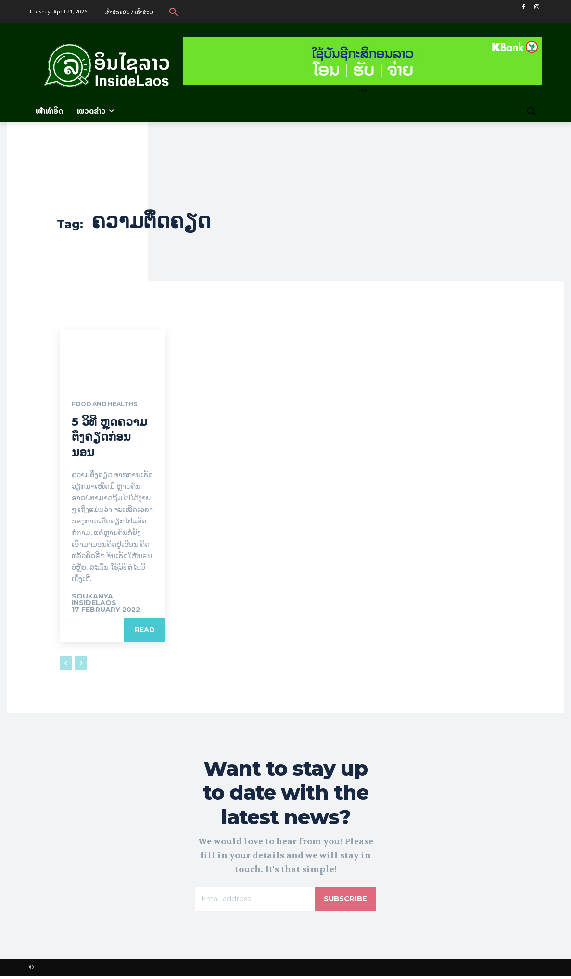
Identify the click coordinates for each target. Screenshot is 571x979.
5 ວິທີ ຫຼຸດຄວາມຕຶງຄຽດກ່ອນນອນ (109, 437)
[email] (254, 901)
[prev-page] (66, 664)
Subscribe (344, 900)
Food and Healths (110, 404)
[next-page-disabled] (81, 664)
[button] (173, 11)
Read (145, 630)
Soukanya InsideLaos (94, 600)
